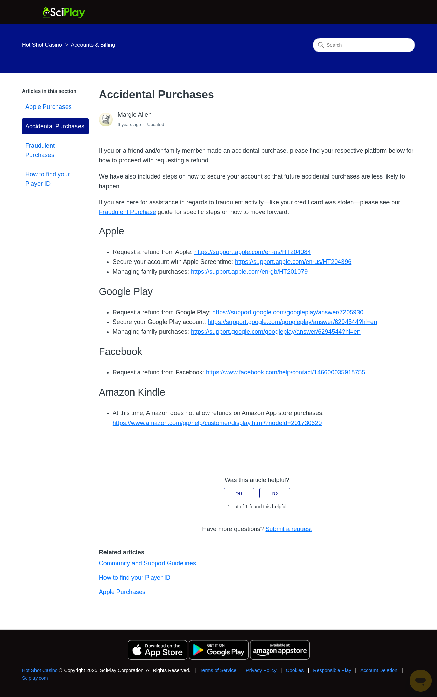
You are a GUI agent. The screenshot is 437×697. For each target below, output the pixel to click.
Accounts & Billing (93, 45)
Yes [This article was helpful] (239, 493)
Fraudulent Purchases (40, 150)
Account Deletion (378, 670)
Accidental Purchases (54, 126)
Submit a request (288, 529)
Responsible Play (332, 670)
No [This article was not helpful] (275, 493)
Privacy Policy (261, 670)
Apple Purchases (48, 106)
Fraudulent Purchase (127, 212)
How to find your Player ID (47, 179)
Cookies (295, 670)
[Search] (364, 45)
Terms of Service (218, 670)
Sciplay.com (35, 678)
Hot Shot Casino (42, 45)
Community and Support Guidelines (147, 563)
